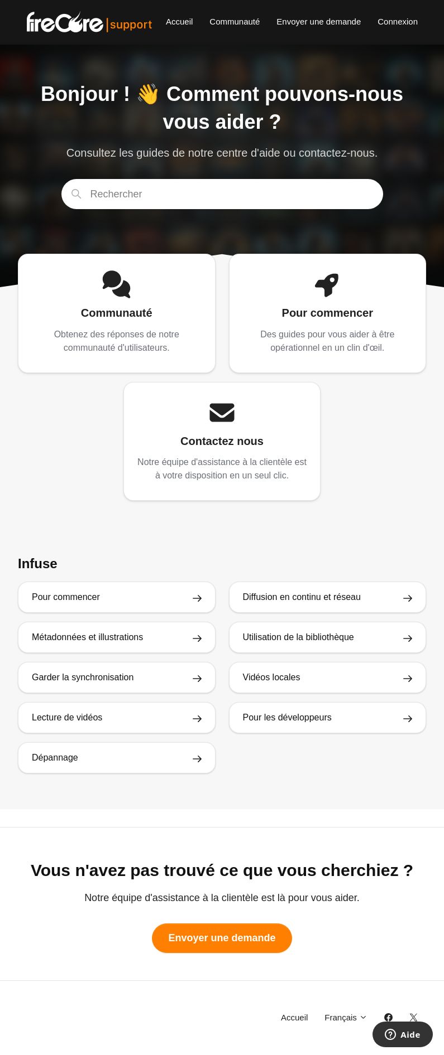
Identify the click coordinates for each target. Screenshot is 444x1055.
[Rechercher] (222, 194)
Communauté (234, 21)
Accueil (179, 21)
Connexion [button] (398, 21)
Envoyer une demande (318, 21)
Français (345, 1017)
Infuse (38, 563)
